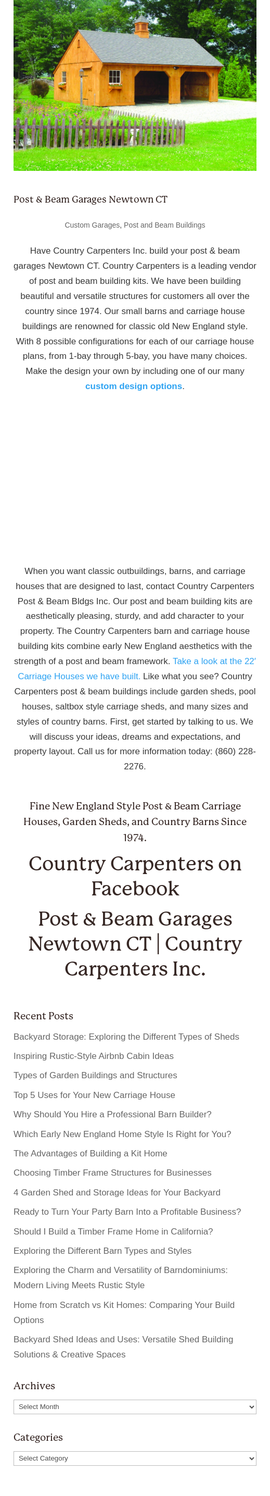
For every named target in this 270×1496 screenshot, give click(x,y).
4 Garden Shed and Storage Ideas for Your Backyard (117, 1193)
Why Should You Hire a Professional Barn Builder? (113, 1114)
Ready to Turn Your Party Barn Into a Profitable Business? (127, 1212)
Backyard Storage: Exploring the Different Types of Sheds (126, 1037)
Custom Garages (92, 225)
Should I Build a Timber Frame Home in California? (113, 1232)
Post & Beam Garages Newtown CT (91, 199)
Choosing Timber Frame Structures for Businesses (113, 1173)
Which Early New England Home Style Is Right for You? (123, 1134)
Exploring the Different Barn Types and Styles (102, 1251)
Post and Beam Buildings (164, 225)
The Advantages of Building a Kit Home (91, 1153)
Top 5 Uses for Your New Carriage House (94, 1095)
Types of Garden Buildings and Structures (95, 1075)
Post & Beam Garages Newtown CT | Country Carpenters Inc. (135, 943)
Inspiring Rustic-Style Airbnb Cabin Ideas (94, 1056)
